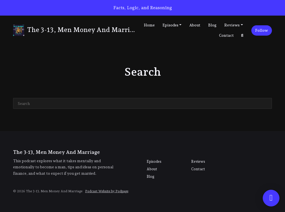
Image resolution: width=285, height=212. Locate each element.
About (194, 25)
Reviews (232, 25)
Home (149, 25)
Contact (226, 35)
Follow (261, 30)
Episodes (170, 25)
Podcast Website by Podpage (106, 191)
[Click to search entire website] (242, 35)
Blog (212, 25)
